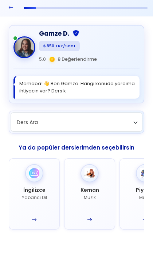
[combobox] (76, 122)
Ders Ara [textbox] (27, 122)
